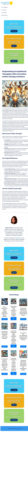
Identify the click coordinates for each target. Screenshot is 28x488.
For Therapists (4, 7)
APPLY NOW (14, 31)
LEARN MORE (14, 61)
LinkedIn (18, 238)
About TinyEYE (4, 15)
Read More (5, 319)
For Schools (3, 10)
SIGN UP (14, 46)
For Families (3, 12)
